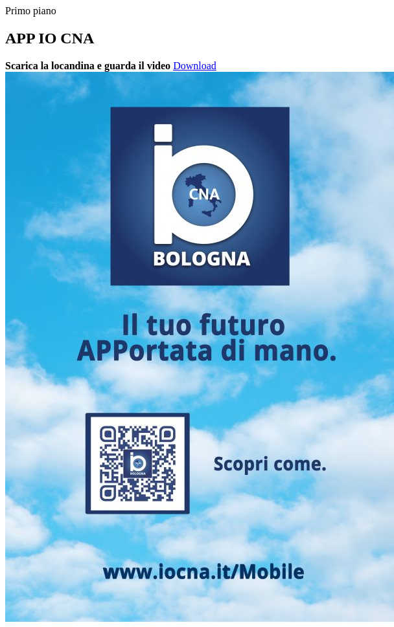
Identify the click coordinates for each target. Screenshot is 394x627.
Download (194, 65)
